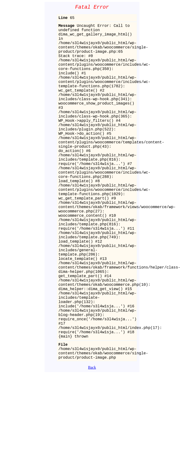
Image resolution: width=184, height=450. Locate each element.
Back (92, 443)
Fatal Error (92, 7)
